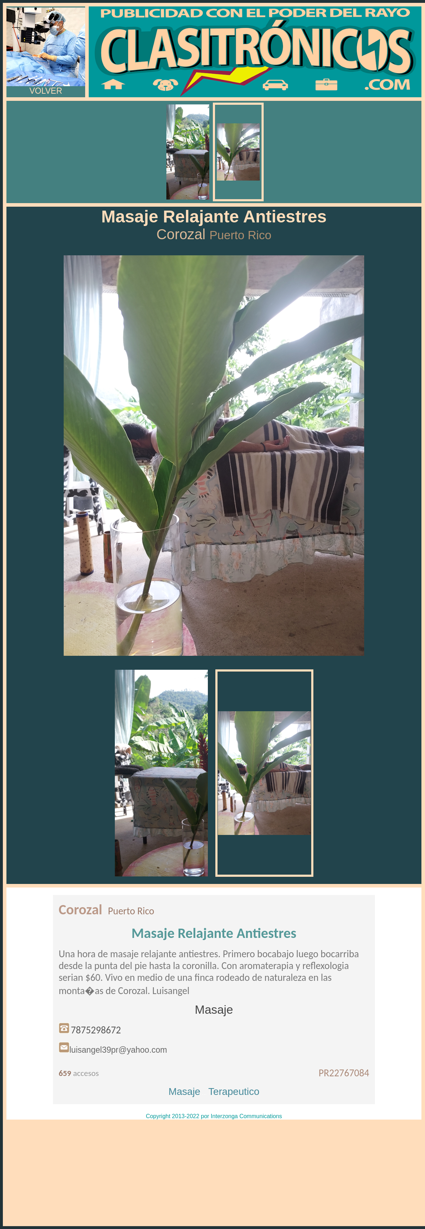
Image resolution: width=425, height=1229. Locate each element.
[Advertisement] (213, 1173)
